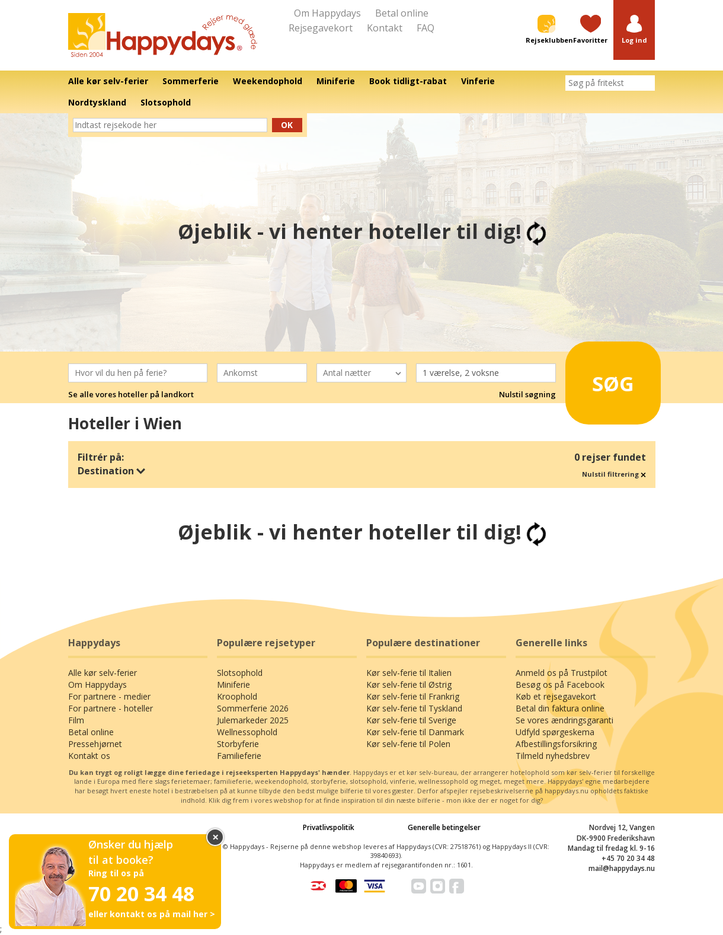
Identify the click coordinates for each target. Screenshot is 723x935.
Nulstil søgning (527, 394)
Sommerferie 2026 (253, 708)
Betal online (401, 13)
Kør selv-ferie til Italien (409, 672)
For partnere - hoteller (110, 708)
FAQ (425, 27)
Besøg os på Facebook (560, 684)
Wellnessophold (247, 732)
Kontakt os (89, 755)
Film (76, 720)
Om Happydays (327, 13)
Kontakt (384, 27)
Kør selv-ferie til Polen (408, 743)
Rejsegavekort (321, 27)
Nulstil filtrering (614, 474)
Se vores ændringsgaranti (564, 720)
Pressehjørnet (95, 743)
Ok (287, 124)
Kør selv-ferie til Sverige (411, 720)
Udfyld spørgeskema (555, 732)
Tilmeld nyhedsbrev (553, 755)
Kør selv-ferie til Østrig (409, 684)
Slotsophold (240, 672)
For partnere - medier (109, 696)
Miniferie (233, 684)
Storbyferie (238, 743)
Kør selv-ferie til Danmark (415, 732)
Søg (607, 378)
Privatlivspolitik (328, 827)
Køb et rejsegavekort (556, 696)
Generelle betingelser (444, 827)
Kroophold (237, 696)
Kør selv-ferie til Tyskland (414, 708)
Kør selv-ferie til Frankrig (412, 696)
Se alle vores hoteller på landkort (131, 394)
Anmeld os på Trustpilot (561, 672)
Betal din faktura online (560, 708)
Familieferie (239, 755)
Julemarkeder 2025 (253, 720)
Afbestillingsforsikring (556, 743)
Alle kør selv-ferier (102, 672)
